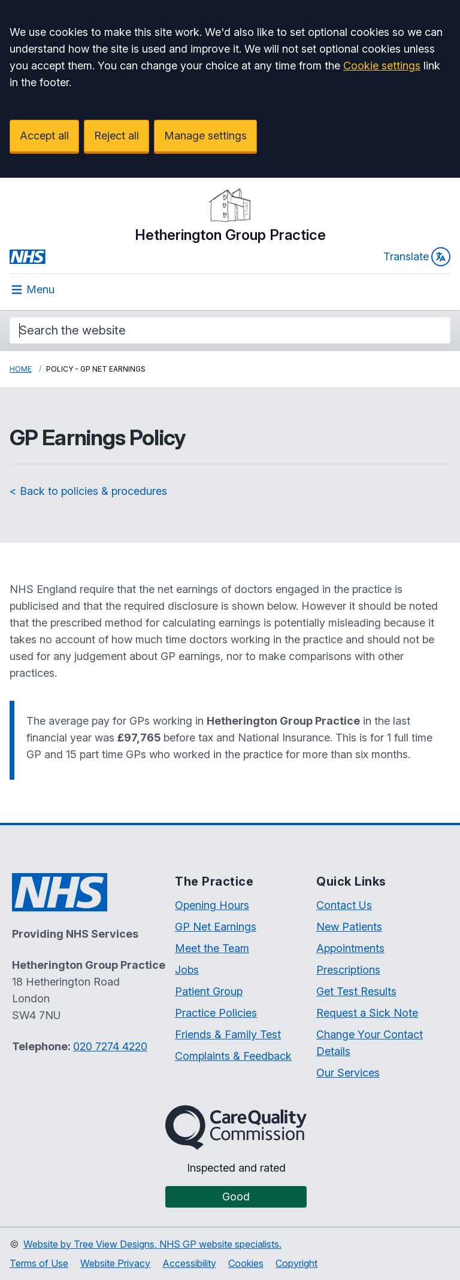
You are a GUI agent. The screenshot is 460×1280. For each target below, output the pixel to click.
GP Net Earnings (215, 926)
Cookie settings (381, 65)
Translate (416, 256)
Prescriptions (348, 969)
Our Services (348, 1072)
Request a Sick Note (367, 1013)
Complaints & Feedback (233, 1056)
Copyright (296, 1263)
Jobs (187, 969)
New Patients (349, 926)
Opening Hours (212, 905)
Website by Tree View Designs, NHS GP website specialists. (152, 1244)
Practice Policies (216, 1013)
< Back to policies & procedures (88, 491)
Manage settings (205, 135)
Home (21, 368)
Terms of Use (39, 1263)
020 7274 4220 (110, 1046)
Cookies (246, 1263)
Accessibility (189, 1263)
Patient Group (209, 991)
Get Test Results (356, 991)
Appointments (350, 948)
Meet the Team (212, 948)
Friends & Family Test (228, 1034)
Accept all (44, 135)
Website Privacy (115, 1263)
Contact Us (344, 905)
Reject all (116, 135)
